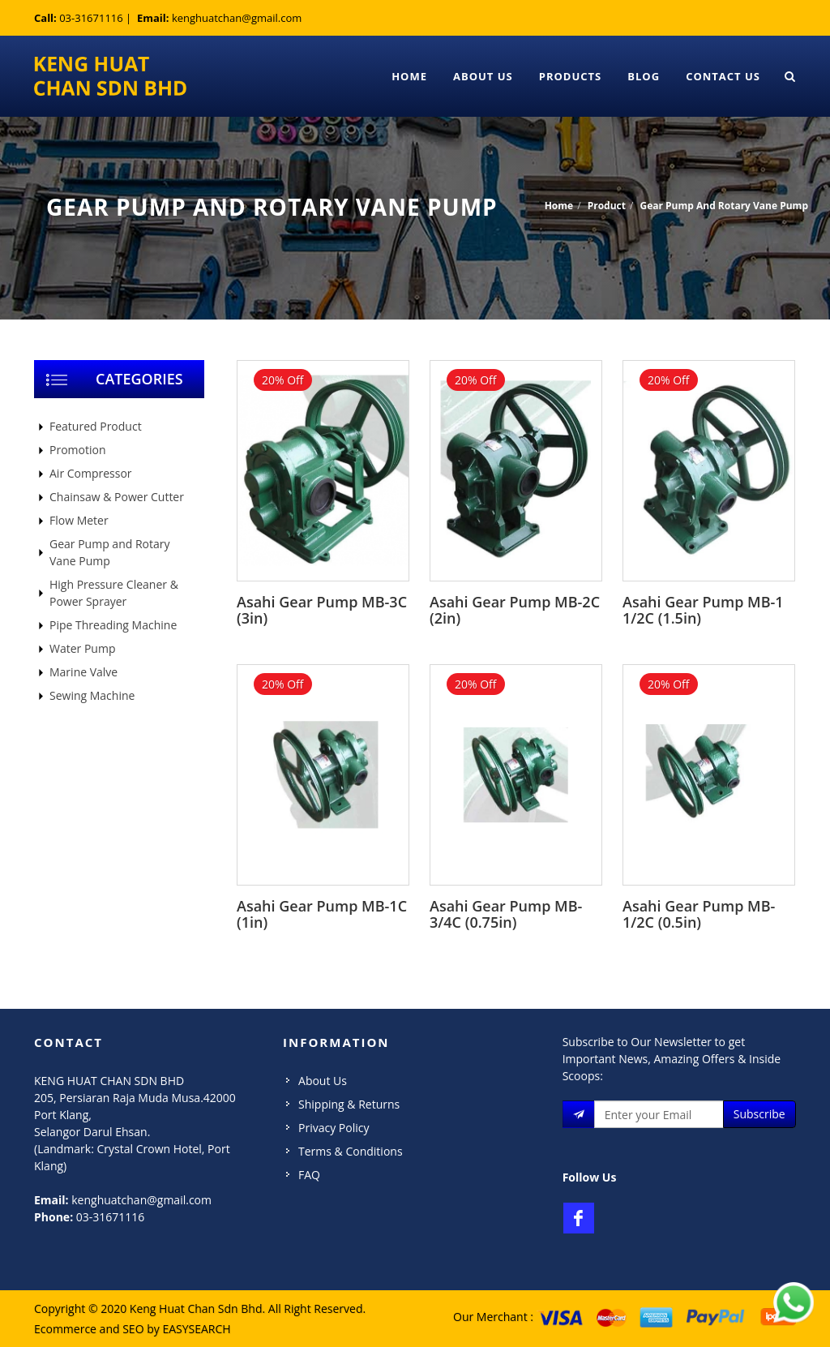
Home (409, 76)
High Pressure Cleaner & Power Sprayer (113, 593)
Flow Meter (79, 520)
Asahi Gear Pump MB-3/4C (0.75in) (506, 914)
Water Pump (82, 648)
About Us (483, 76)
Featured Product (95, 426)
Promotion (77, 449)
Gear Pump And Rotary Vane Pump (724, 205)
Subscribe (759, 1114)
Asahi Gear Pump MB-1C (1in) (322, 914)
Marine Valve (83, 672)
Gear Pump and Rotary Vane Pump (109, 552)
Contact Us (723, 76)
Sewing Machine (92, 695)
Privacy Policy (333, 1127)
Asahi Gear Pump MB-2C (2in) (515, 610)
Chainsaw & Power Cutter (116, 496)
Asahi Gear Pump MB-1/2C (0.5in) (698, 914)
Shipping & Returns (349, 1104)
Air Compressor (90, 473)
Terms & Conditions (350, 1151)
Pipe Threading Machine (113, 625)
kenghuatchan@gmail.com (237, 18)
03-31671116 (91, 18)
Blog (643, 76)
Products (570, 76)
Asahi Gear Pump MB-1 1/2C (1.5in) (703, 610)
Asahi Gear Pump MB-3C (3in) (322, 610)
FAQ (309, 1174)
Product (607, 205)
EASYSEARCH (196, 1328)
